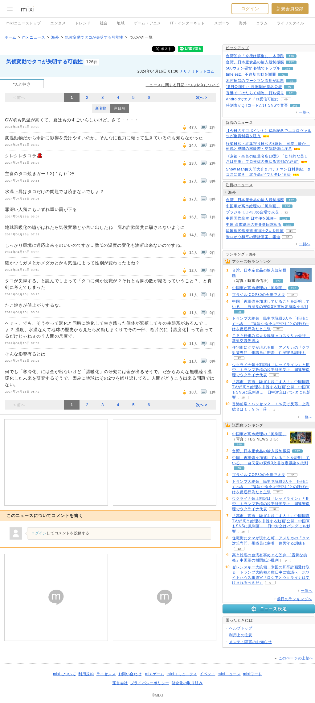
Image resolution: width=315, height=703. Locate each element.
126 (284, 218)
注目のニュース (239, 185)
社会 (104, 23)
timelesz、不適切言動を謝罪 (251, 74)
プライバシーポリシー (149, 683)
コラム (262, 23)
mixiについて (64, 674)
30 (290, 231)
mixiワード (252, 674)
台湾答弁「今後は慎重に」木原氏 (255, 56)
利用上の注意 (240, 635)
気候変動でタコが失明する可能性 (94, 37)
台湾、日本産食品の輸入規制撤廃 (255, 62)
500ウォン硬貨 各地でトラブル (253, 68)
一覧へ (304, 112)
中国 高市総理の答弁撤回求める (253, 224)
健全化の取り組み (187, 683)
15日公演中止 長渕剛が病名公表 (254, 87)
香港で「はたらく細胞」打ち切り (255, 93)
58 (239, 312)
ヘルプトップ (240, 628)
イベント (207, 674)
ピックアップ (237, 48)
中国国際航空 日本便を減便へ (252, 218)
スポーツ (222, 23)
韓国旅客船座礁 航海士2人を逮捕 (255, 231)
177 (291, 62)
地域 (121, 23)
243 (295, 105)
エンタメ (58, 23)
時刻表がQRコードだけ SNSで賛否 (257, 105)
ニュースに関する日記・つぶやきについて (182, 85)
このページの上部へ (296, 658)
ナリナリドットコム (197, 71)
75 (289, 87)
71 (283, 74)
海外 (243, 23)
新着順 (101, 108)
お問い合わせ (130, 674)
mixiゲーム (154, 674)
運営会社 (120, 683)
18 (274, 375)
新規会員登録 (290, 8)
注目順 (119, 108)
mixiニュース (33, 37)
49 (286, 99)
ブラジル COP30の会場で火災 (252, 212)
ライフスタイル (290, 23)
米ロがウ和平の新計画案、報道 (253, 237)
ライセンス (106, 674)
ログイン (250, 8)
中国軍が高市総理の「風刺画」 (253, 206)
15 (243, 397)
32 (286, 212)
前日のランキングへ (294, 599)
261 (291, 93)
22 (278, 329)
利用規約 (86, 674)
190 (291, 56)
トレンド (82, 23)
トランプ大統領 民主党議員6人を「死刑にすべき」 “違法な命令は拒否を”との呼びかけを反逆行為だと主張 (270, 323)
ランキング (235, 254)
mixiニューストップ (23, 23)
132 (288, 224)
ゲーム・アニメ (147, 23)
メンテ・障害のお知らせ (250, 642)
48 (287, 237)
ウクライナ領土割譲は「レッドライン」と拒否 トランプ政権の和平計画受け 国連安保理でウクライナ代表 (271, 370)
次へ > (201, 97)
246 (287, 206)
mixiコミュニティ (182, 674)
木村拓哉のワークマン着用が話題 (255, 80)
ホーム (10, 37)
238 (287, 68)
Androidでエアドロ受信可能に (252, 99)
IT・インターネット (187, 23)
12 (239, 358)
